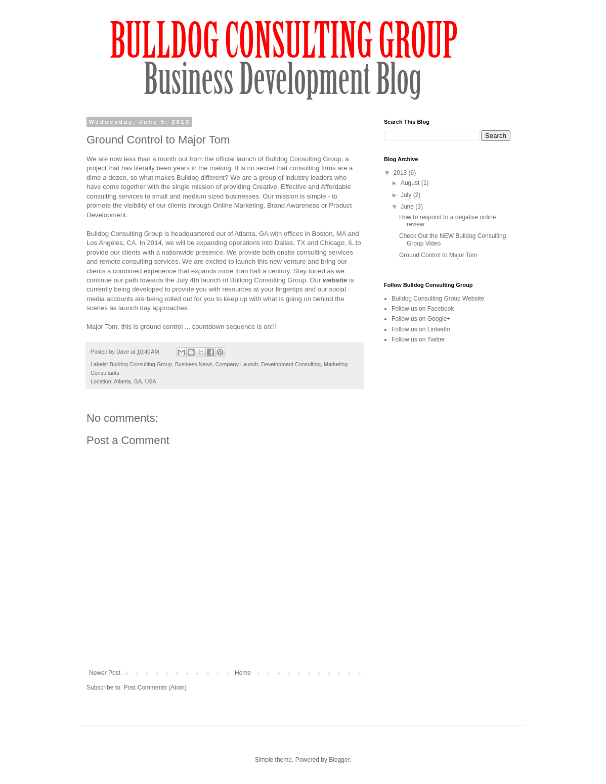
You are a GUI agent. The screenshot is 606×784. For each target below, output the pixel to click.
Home (243, 672)
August (411, 182)
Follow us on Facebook (423, 308)
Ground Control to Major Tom (438, 255)
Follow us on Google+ (421, 318)
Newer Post (104, 672)
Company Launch (236, 364)
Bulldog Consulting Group (141, 364)
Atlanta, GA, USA (135, 381)
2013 (401, 172)
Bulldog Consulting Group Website (438, 298)
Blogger (339, 759)
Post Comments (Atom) (155, 687)
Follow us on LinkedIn (421, 329)
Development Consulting (291, 364)
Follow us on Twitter (418, 339)
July (407, 195)
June (408, 206)
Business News (193, 364)
